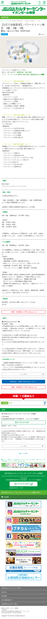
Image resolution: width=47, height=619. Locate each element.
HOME (5, 497)
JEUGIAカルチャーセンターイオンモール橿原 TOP (20, 492)
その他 (38, 20)
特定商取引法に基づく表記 (9, 604)
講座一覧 (39, 459)
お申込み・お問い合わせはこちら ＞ (23, 381)
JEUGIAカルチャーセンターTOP (10, 588)
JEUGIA (3, 592)
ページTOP (24, 453)
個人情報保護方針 (6, 600)
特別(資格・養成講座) (30, 20)
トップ (4, 459)
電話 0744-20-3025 (23, 484)
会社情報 (4, 596)
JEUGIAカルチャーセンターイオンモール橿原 (24, 459)
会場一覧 (10, 459)
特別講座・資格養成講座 (17, 20)
